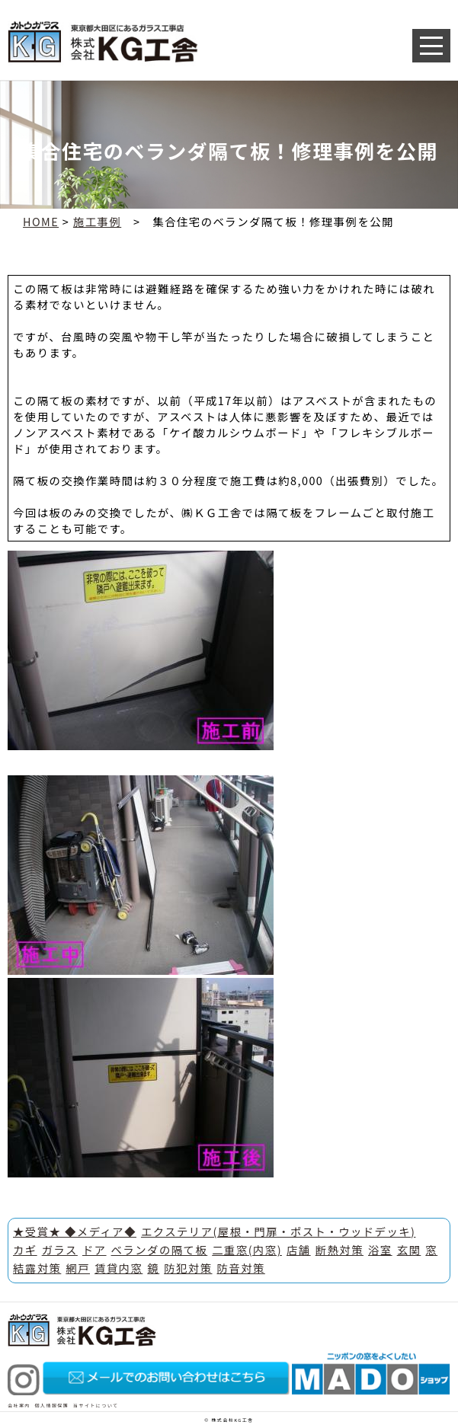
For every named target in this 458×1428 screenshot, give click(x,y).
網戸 (78, 1268)
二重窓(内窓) (247, 1249)
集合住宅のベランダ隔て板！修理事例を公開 (273, 221)
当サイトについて (95, 1405)
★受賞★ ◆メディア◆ (74, 1231)
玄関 (409, 1249)
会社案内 (19, 1405)
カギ (25, 1249)
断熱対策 (339, 1249)
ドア (94, 1249)
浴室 (380, 1249)
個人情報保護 (52, 1405)
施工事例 (97, 221)
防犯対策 (188, 1268)
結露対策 (37, 1268)
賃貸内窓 (118, 1268)
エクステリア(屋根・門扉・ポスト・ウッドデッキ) (278, 1231)
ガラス (60, 1249)
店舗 (299, 1249)
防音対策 (241, 1268)
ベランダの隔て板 (159, 1249)
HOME (41, 221)
